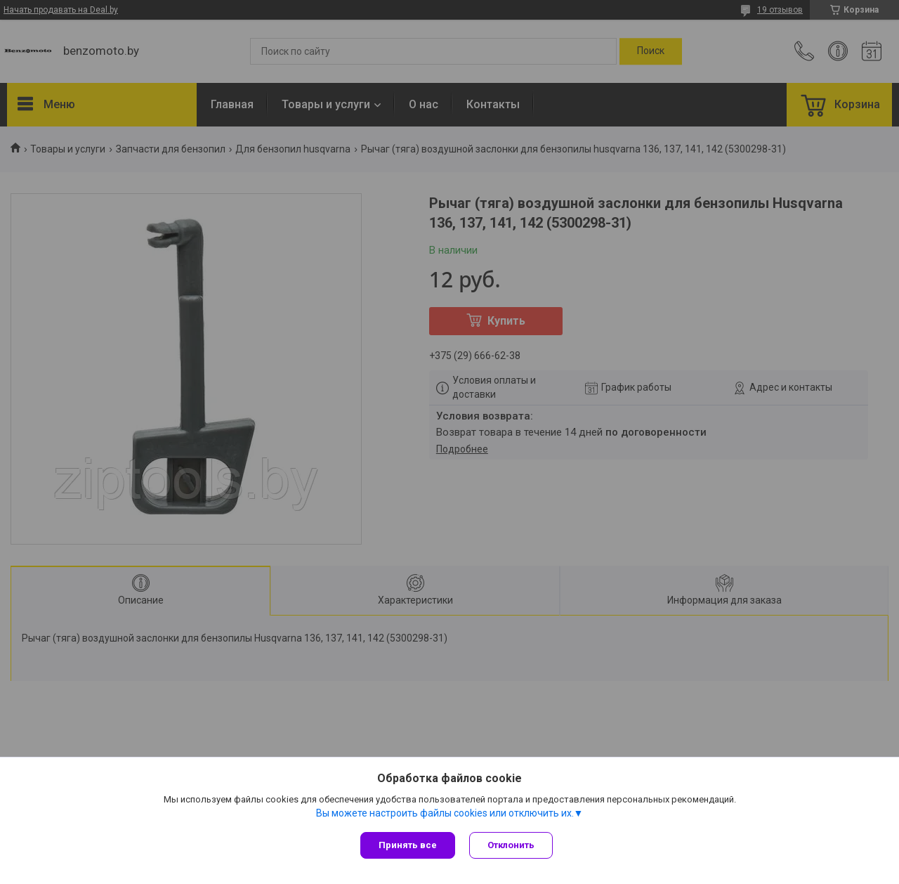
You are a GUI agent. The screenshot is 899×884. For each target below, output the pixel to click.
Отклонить (510, 845)
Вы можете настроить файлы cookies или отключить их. (445, 813)
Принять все (408, 845)
